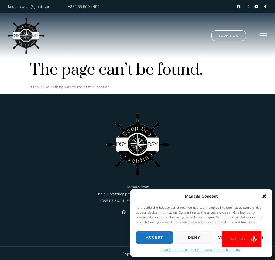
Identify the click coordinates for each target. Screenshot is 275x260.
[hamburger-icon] (263, 35)
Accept (154, 237)
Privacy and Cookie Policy (179, 250)
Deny (194, 237)
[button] (264, 196)
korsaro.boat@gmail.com (29, 6)
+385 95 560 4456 (83, 6)
